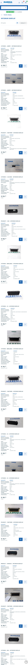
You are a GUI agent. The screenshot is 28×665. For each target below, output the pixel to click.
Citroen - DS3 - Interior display (10, 650)
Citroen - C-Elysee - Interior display (12, 177)
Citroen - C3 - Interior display (10, 306)
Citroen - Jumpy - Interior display (11, 46)
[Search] (14, 7)
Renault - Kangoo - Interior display (12, 563)
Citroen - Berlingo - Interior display (12, 263)
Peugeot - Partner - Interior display (12, 132)
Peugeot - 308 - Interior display (10, 221)
